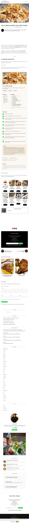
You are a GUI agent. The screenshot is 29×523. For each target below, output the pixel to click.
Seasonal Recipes (5, 390)
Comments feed (5, 408)
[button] (25, 73)
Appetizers (4, 350)
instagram (12, 427)
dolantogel (4, 342)
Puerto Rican (4, 385)
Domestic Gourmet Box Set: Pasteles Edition (25, 200)
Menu (27, 2)
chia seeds (14, 97)
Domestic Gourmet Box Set (18, 200)
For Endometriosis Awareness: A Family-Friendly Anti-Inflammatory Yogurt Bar (14, 330)
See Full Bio (9, 210)
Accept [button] (17, 521)
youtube (15, 427)
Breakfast (4, 356)
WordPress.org (5, 410)
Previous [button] (25, 257)
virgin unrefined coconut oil (16, 100)
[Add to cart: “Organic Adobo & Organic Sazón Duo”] (25, 191)
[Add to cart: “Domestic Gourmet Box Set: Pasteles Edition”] (25, 205)
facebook (13, 427)
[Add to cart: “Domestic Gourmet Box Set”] (18, 204)
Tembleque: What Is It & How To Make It (8, 319)
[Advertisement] (14, 38)
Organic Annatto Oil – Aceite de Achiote (5, 187)
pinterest (16, 427)
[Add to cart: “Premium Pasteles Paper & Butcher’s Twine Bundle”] (5, 205)
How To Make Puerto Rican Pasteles (8, 321)
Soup (3, 393)
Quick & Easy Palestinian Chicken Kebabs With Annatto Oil (7, 275)
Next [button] (27, 257)
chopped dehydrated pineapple (17, 104)
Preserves (4, 382)
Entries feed (4, 407)
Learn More (14, 429)
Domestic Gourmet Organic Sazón (18, 187)
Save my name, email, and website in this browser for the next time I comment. (11, 299)
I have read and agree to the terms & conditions (14, 245)
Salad (3, 387)
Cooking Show (5, 366)
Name (2, 295)
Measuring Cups (5, 98)
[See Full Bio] (11, 210)
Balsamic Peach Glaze (21, 275)
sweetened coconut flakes (16, 105)
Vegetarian (4, 400)
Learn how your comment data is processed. (18, 304)
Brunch (4, 358)
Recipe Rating (2, 286)
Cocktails (4, 363)
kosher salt (14, 103)
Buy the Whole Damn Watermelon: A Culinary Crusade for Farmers (12, 340)
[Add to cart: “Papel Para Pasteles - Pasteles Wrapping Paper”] (12, 205)
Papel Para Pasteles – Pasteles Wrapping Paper (12, 200)
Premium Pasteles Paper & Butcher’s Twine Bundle (5, 200)
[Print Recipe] (23, 73)
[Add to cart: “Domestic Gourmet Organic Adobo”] (12, 191)
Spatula (4, 97)
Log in (4, 405)
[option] (7, 268)
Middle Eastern (5, 374)
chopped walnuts (15, 99)
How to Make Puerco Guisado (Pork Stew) (8, 322)
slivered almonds (15, 98)
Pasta (3, 379)
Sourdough (4, 395)
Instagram (3, 176)
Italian (4, 371)
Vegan (4, 398)
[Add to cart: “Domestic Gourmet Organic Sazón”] (18, 191)
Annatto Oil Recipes (5, 348)
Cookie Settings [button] (12, 521)
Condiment (4, 364)
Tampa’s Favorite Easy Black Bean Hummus (9, 324)
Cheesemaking (5, 361)
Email (11, 295)
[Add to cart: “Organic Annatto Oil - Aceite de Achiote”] (5, 191)
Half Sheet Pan (5, 100)
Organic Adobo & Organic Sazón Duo (25, 187)
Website (20, 295)
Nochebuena (4, 377)
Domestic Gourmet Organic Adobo (11, 187)
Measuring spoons (5, 99)
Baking (4, 353)
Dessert (4, 369)
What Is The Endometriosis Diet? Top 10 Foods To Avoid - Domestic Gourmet (12, 329)
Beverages (4, 355)
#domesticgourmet (11, 176)
